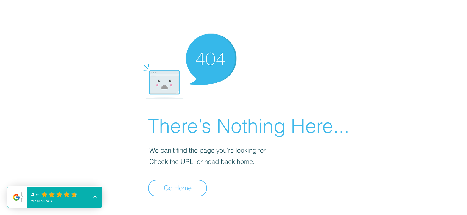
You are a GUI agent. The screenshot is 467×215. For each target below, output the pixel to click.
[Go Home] (177, 188)
